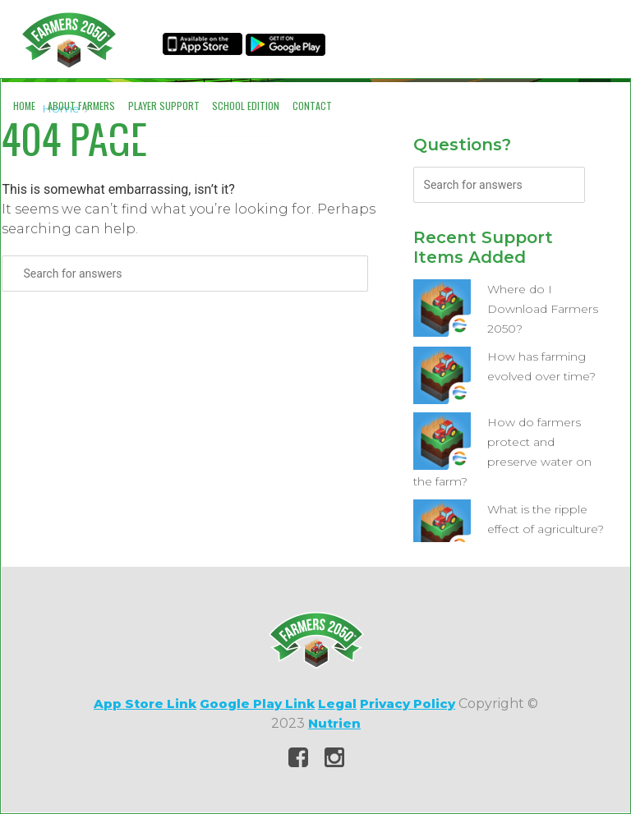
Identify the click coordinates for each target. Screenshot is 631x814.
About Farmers (81, 106)
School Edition (245, 106)
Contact (312, 106)
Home (24, 106)
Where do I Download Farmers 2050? (542, 309)
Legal (337, 703)
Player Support (164, 106)
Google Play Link (257, 703)
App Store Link (145, 703)
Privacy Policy (407, 703)
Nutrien (334, 723)
